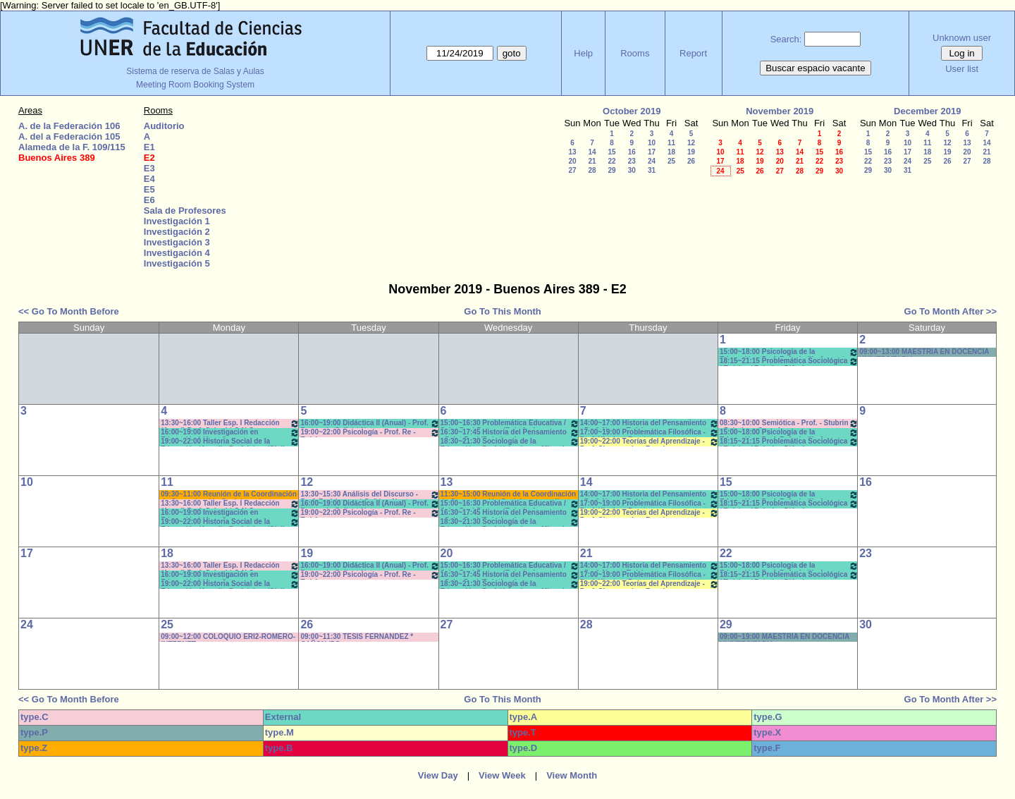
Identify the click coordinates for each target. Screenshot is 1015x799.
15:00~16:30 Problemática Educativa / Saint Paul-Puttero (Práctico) (510, 423)
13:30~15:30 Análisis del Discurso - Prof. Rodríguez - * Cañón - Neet (369, 494)
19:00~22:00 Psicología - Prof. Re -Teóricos (369, 432)
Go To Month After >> (950, 311)
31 (652, 170)
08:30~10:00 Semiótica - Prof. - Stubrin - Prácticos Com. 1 (789, 423)
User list (961, 68)
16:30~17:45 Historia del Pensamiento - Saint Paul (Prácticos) (510, 432)
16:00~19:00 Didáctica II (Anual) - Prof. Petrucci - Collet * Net (369, 423)
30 (632, 170)
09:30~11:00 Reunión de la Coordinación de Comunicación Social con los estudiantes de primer (229, 494)
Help (583, 53)
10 (652, 143)
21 (592, 161)
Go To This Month (502, 311)
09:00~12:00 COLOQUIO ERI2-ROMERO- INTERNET (228, 637)
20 (572, 161)
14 (592, 152)
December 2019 (927, 111)
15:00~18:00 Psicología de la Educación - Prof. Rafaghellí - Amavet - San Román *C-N (789, 352)
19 (691, 152)
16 (632, 152)
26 (691, 161)
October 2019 (631, 111)
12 (691, 143)
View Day (438, 775)
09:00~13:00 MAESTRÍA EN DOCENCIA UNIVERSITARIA (924, 352)
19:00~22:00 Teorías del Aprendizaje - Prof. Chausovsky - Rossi (649, 441)
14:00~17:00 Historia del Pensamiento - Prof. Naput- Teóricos (649, 423)
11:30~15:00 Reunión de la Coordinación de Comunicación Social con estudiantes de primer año (509, 494)
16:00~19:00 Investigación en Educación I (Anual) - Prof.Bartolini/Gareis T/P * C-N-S (230, 432)
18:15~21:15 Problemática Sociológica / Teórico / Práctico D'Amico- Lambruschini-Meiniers (789, 361)
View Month (571, 775)
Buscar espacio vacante (815, 68)
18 (671, 152)
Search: (786, 39)
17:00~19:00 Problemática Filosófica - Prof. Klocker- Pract (649, 432)
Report (693, 53)
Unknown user (962, 37)
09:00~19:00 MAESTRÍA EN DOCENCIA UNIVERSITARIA (784, 637)
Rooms (634, 53)
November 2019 (779, 111)
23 (632, 161)
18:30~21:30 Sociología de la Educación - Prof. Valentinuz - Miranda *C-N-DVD (510, 441)
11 (671, 143)
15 (611, 152)
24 (652, 161)
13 (572, 152)
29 (611, 170)
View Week (502, 775)
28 (592, 170)
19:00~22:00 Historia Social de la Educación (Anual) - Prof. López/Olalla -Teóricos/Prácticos (230, 441)
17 (652, 152)
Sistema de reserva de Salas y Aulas (195, 71)
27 (572, 170)
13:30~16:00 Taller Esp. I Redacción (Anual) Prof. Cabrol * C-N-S (230, 423)
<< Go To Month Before (68, 311)
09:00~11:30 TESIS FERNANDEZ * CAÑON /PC (356, 637)
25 (671, 161)
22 (611, 161)
